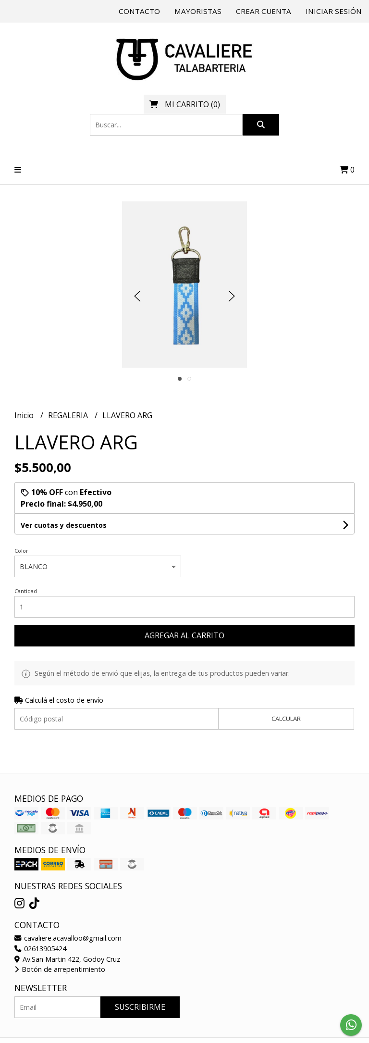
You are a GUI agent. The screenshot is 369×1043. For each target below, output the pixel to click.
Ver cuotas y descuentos (64, 525)
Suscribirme (140, 1007)
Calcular (286, 718)
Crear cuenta (263, 11)
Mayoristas (197, 11)
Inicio (25, 415)
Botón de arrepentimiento (59, 969)
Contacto (139, 11)
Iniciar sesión (334, 11)
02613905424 (40, 948)
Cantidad (25, 591)
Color (21, 550)
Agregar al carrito (184, 635)
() (184, 104)
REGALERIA (69, 415)
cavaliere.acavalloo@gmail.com (68, 938)
